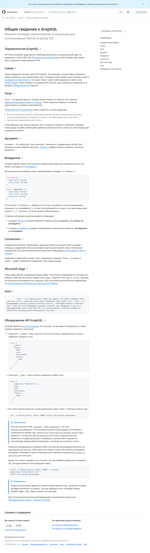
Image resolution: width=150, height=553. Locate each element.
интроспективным (30, 326)
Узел (9, 291)
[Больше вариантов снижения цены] (125, 31)
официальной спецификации (19, 110)
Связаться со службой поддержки (66, 528)
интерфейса (31, 166)
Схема (10, 68)
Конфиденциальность (38, 544)
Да (9, 525)
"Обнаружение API (21, 85)
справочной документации (46, 57)
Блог (85, 544)
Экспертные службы (74, 544)
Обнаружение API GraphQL (25, 320)
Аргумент (13, 138)
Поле (10, 93)
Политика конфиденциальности (15, 530)
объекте (21, 220)
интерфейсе (23, 228)
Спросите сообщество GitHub (65, 525)
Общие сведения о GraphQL (37, 18)
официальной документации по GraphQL (23, 102)
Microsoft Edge (16, 269)
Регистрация (141, 12)
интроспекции (11, 82)
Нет (18, 525)
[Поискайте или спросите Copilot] (85, 12)
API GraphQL (11, 18)
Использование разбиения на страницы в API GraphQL (33, 283)
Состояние (53, 544)
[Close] (143, 3)
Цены (62, 544)
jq (48, 452)
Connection (14, 239)
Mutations (44, 147)
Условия (25, 544)
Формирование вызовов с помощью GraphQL (29, 500)
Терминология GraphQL (23, 49)
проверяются (11, 80)
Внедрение (14, 158)
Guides (20, 18)
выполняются (25, 80)
